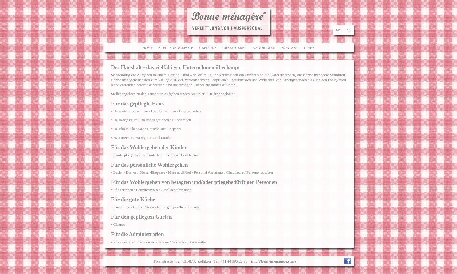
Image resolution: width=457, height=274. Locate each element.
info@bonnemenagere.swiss (273, 261)
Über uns (207, 48)
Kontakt (290, 48)
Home (148, 48)
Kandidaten (264, 48)
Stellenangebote (176, 48)
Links (309, 48)
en (338, 30)
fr (348, 30)
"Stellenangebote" (221, 94)
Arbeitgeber (234, 48)
